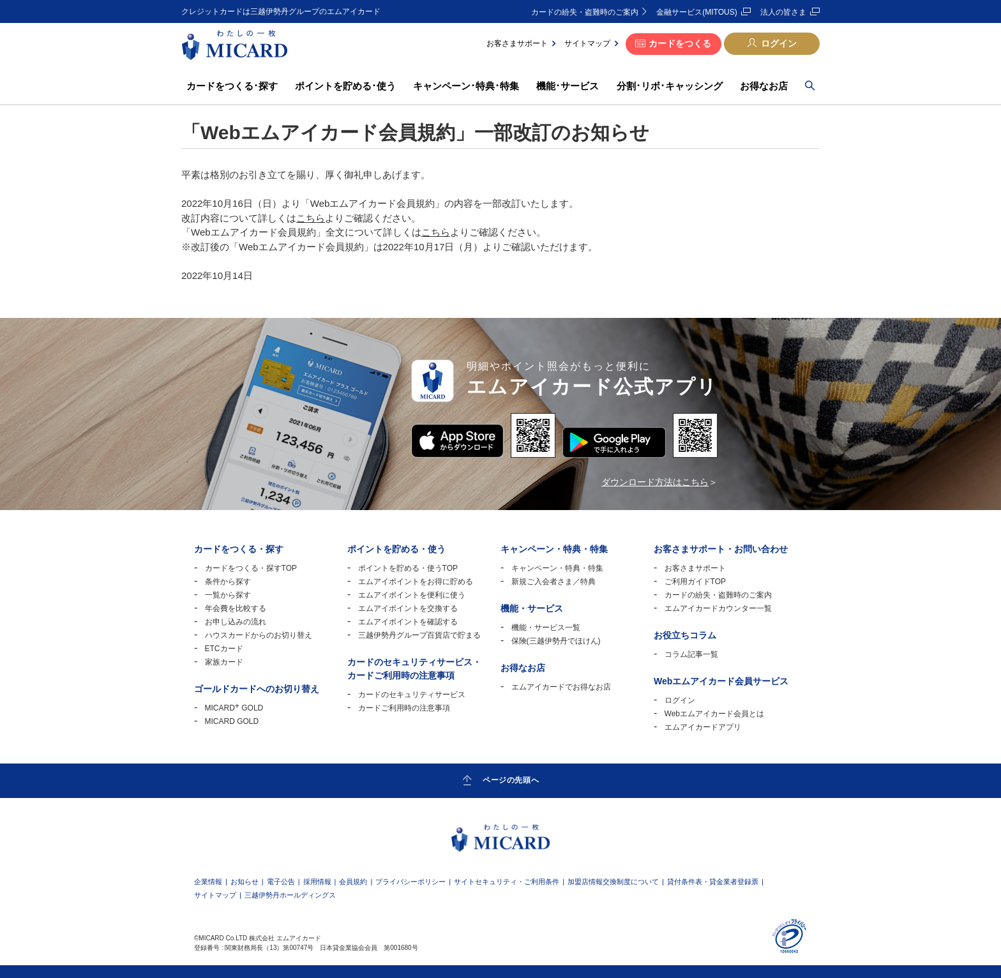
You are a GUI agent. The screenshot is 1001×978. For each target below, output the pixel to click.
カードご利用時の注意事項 (404, 707)
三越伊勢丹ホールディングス (290, 895)
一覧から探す (228, 595)
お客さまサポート (517, 43)
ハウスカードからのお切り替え (258, 635)
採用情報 (317, 881)
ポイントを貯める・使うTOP (408, 568)
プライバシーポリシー (410, 881)
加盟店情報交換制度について (613, 881)
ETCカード (224, 648)
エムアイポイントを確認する (408, 621)
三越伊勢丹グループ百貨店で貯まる (419, 635)
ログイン (779, 43)
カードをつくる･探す (232, 85)
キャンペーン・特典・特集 (557, 568)
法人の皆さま (783, 12)
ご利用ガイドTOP (695, 581)
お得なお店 (764, 85)
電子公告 (281, 881)
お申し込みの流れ (235, 621)
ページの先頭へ (511, 780)
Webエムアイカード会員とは (714, 713)
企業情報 (208, 881)
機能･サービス (567, 85)
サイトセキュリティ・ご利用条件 (506, 881)
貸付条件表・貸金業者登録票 (712, 881)
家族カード (224, 662)
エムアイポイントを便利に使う (411, 595)
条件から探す (228, 581)
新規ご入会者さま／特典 (553, 581)
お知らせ (244, 881)
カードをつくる (680, 43)
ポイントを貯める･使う (345, 85)
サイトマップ (587, 43)
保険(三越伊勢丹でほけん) (556, 640)
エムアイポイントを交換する (408, 608)
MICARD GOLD (234, 707)
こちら (310, 218)
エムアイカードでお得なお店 (561, 686)
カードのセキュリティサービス (411, 694)
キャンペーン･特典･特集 (466, 85)
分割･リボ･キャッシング (670, 85)
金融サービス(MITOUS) (696, 12)
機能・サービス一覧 (545, 627)
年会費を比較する (235, 608)
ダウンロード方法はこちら (655, 482)
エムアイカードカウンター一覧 (718, 608)
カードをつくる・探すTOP (251, 568)
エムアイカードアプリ (703, 727)
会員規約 (353, 881)
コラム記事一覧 (691, 654)
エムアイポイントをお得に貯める (415, 581)
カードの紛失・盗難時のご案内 (584, 12)
